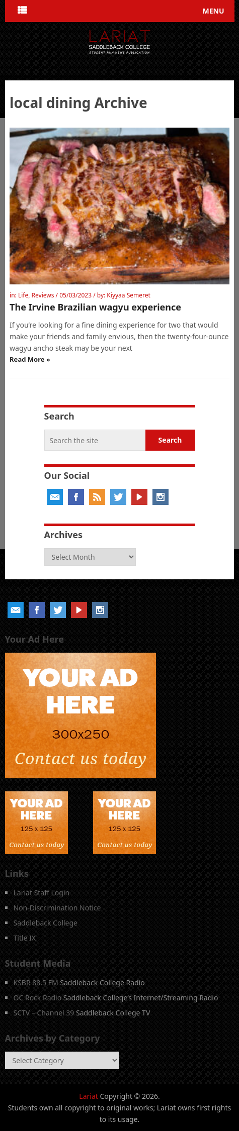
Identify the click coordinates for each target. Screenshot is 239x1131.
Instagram (160, 497)
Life (23, 295)
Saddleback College (46, 923)
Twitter (118, 497)
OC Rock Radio (38, 997)
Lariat (88, 1096)
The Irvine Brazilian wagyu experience (95, 307)
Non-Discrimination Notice (57, 907)
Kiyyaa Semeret (128, 295)
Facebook (76, 497)
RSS (97, 497)
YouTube (139, 497)
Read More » (30, 359)
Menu (213, 11)
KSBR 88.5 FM (36, 982)
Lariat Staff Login (42, 892)
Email (55, 497)
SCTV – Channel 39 (44, 1012)
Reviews (43, 295)
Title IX (25, 938)
